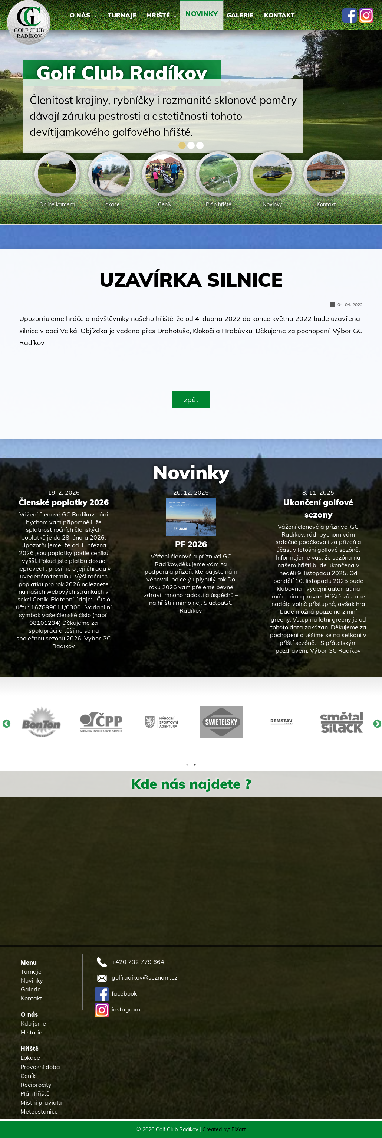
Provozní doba (40, 1066)
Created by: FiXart (224, 1129)
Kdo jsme (33, 1023)
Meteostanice (39, 1111)
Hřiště (175, 15)
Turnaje (130, 15)
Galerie (264, 15)
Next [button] (376, 723)
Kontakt (309, 15)
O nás (86, 15)
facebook (116, 993)
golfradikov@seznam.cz (136, 977)
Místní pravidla (41, 1102)
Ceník (28, 1075)
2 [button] (194, 765)
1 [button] (187, 765)
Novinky (191, 472)
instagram (117, 1009)
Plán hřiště (35, 1093)
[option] (57, 180)
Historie (31, 1032)
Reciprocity (36, 1084)
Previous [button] (5, 723)
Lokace (30, 1058)
